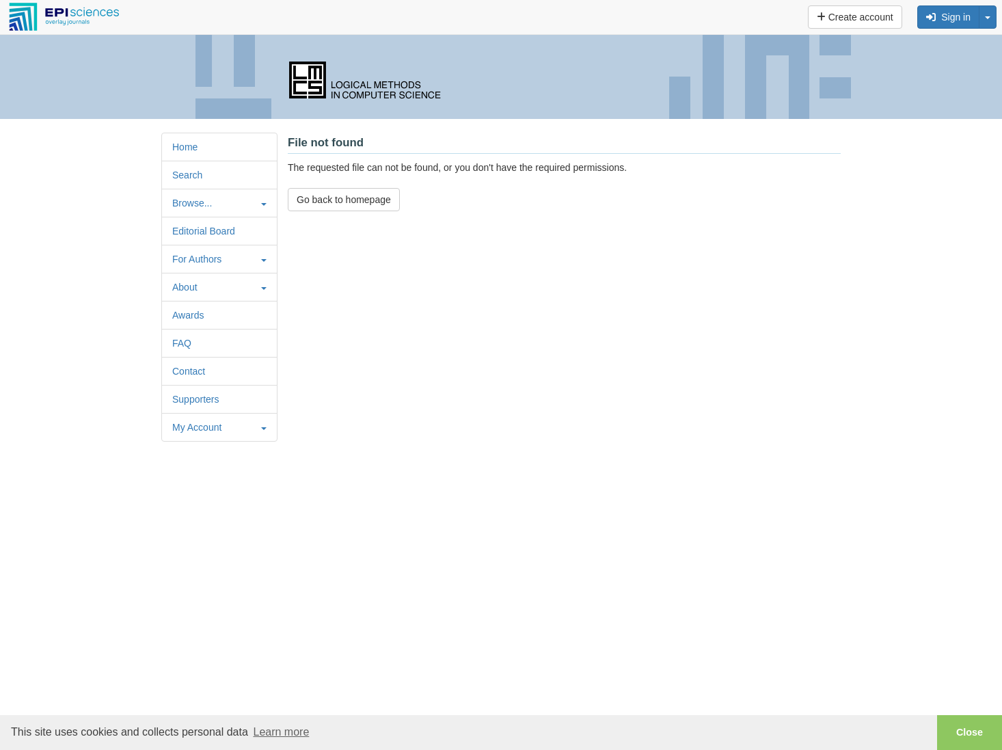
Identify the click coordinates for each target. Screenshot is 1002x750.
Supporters (195, 399)
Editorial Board (203, 231)
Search (187, 175)
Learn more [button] (281, 732)
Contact (188, 371)
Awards (188, 315)
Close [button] (969, 732)
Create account (855, 17)
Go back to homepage (344, 199)
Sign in (948, 17)
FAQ (181, 343)
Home (185, 147)
